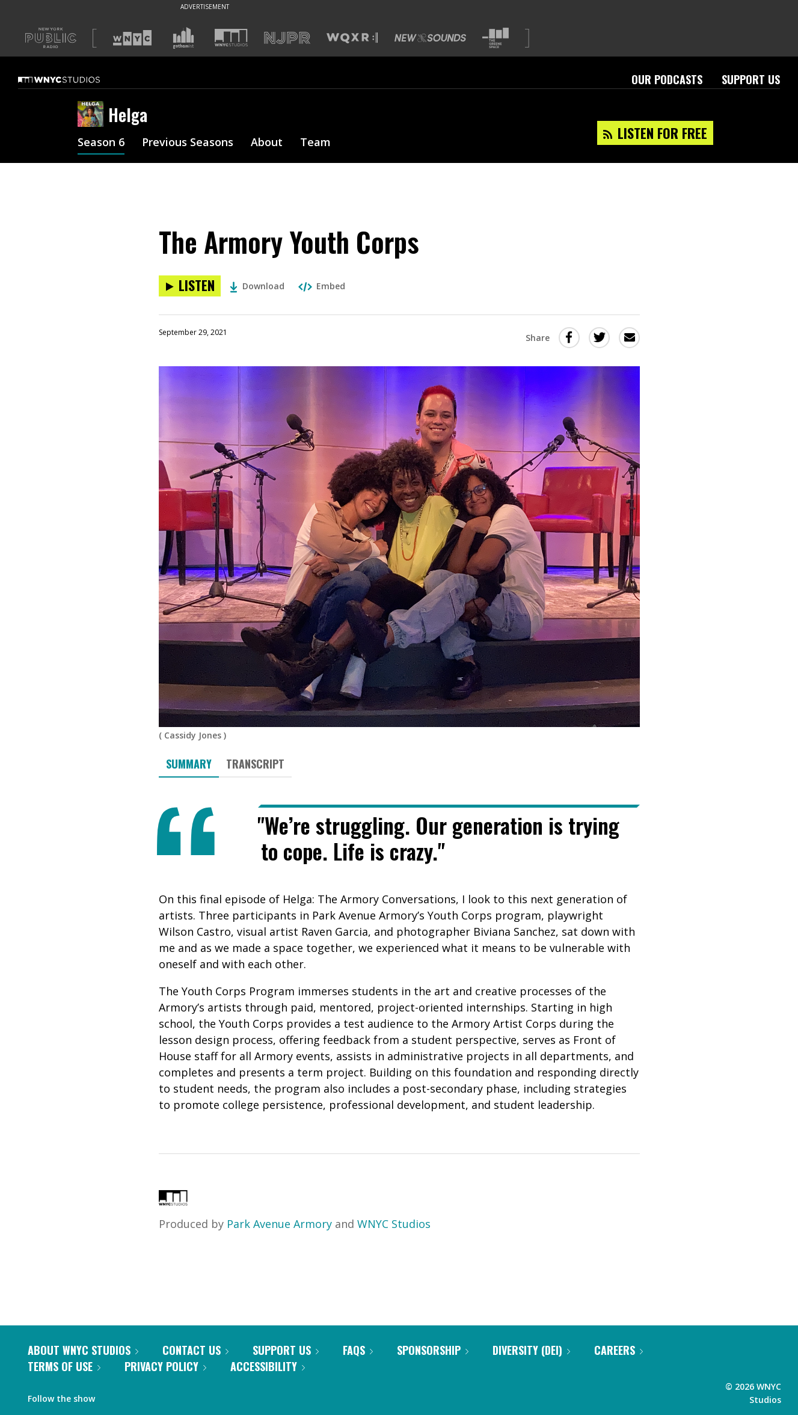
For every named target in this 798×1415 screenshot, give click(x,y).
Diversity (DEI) (531, 1350)
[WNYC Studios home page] (74, 79)
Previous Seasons (187, 143)
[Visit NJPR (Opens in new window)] (287, 38)
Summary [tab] (189, 764)
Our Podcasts (666, 79)
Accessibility (267, 1366)
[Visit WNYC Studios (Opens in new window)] (231, 37)
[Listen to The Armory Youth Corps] (190, 285)
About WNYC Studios (83, 1350)
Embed (321, 286)
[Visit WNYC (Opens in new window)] (132, 38)
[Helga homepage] (93, 115)
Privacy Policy (165, 1366)
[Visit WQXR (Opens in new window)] (352, 38)
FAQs (358, 1350)
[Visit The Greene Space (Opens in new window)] (495, 38)
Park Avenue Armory (279, 1224)
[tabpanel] (399, 959)
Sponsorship (432, 1350)
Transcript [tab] (255, 764)
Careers (618, 1350)
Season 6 (101, 143)
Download (257, 286)
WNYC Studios (394, 1224)
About (267, 143)
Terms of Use (64, 1366)
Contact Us (195, 1350)
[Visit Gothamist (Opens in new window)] (183, 38)
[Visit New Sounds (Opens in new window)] (430, 38)
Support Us (751, 79)
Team (315, 143)
